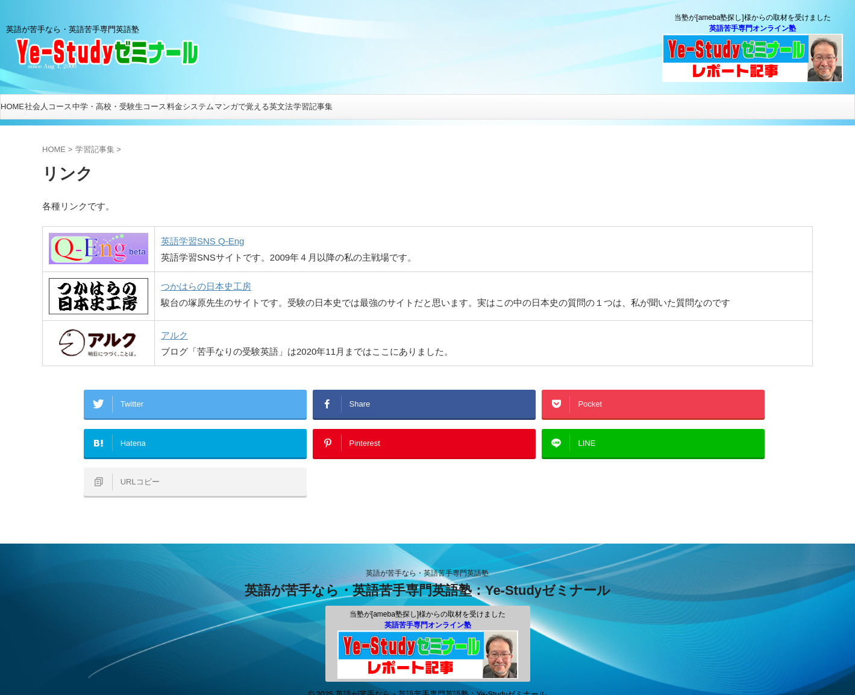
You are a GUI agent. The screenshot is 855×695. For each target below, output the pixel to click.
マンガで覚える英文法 (254, 106)
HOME (12, 106)
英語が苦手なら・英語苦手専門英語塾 (427, 557)
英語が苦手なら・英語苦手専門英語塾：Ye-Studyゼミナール (427, 574)
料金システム (190, 106)
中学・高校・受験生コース (119, 106)
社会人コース (48, 106)
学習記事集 (313, 106)
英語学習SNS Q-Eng (202, 241)
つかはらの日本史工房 (206, 286)
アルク (174, 335)
